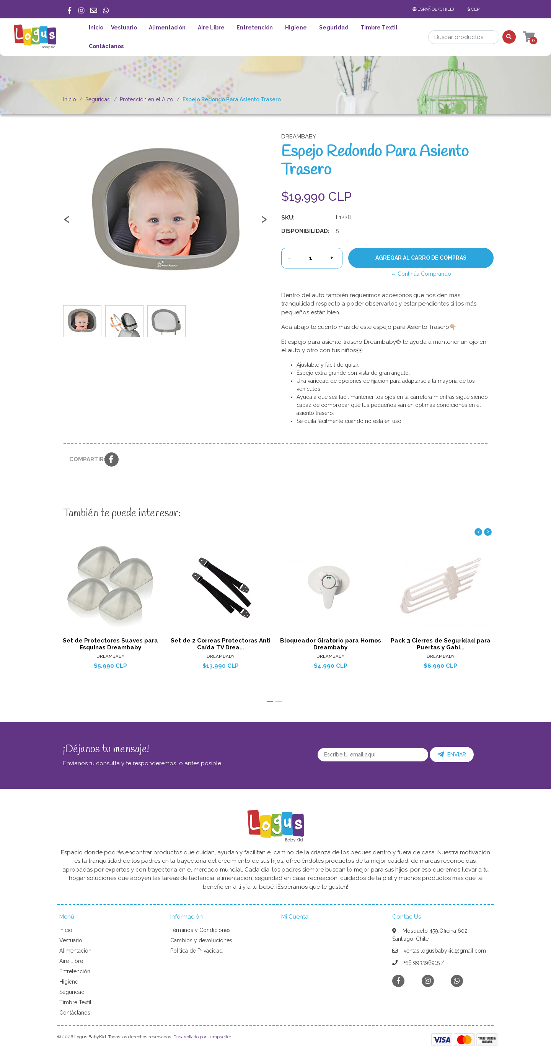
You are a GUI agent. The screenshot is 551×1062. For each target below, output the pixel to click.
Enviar (451, 754)
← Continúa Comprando (421, 274)
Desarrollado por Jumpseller (202, 1036)
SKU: (288, 217)
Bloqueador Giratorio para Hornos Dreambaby (330, 644)
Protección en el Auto (146, 99)
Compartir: (84, 459)
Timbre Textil (379, 27)
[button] (434, 9)
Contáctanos (106, 46)
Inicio (96, 27)
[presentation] (67, 222)
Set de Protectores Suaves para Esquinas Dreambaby (110, 644)
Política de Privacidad (196, 951)
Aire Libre (211, 27)
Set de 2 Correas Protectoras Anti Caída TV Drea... (221, 644)
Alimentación (167, 27)
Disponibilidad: (305, 231)
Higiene (296, 27)
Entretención (254, 27)
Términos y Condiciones (200, 930)
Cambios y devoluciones (201, 940)
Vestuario (124, 27)
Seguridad (334, 27)
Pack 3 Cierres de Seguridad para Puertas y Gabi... (441, 644)
